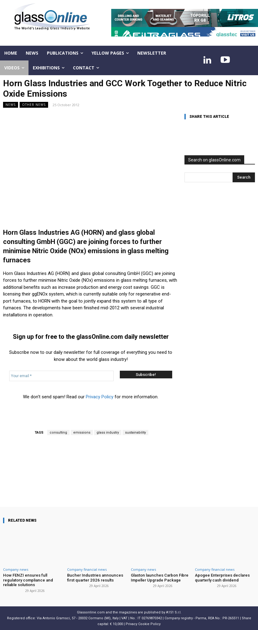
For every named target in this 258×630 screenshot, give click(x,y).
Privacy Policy (99, 397)
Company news (15, 569)
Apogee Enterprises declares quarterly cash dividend (222, 577)
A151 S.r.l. (173, 612)
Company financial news (87, 569)
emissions (81, 433)
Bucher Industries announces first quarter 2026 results (94, 577)
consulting (58, 433)
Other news (34, 105)
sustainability (135, 433)
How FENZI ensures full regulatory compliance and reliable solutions (27, 580)
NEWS (10, 105)
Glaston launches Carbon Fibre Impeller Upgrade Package (159, 577)
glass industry (108, 433)
